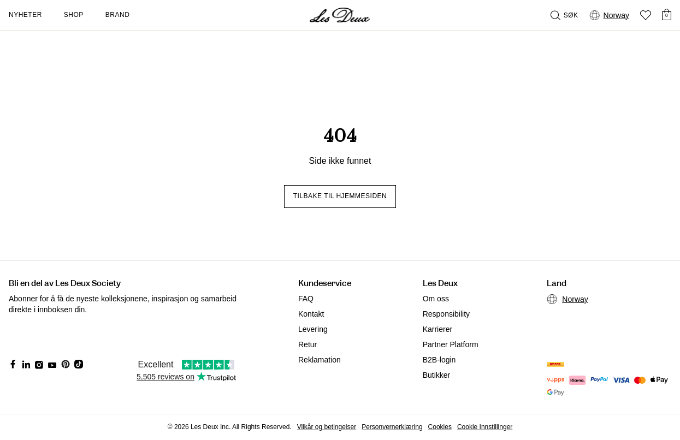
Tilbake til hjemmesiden (340, 196)
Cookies (440, 427)
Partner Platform (450, 344)
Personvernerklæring (392, 427)
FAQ (306, 298)
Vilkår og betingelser (327, 427)
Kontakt (311, 314)
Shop (74, 15)
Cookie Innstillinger (484, 427)
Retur (307, 344)
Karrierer (437, 329)
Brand (117, 15)
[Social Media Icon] (13, 364)
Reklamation (319, 359)
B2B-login (439, 359)
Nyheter (25, 15)
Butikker (437, 375)
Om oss (436, 298)
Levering (313, 329)
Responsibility (446, 314)
